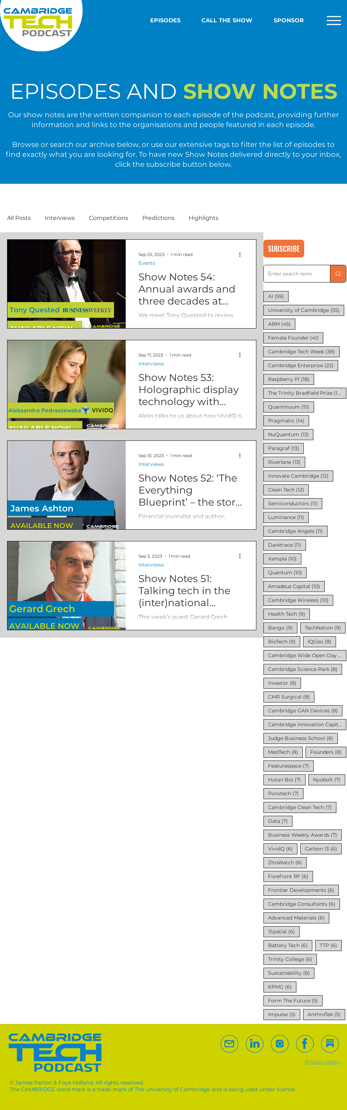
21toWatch (287, 862)
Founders (328, 751)
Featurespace (291, 765)
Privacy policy (323, 1061)
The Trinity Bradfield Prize (307, 392)
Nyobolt (329, 779)
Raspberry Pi (291, 379)
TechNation (325, 627)
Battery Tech (290, 945)
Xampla (284, 558)
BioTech (284, 641)
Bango (282, 627)
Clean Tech (288, 489)
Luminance (288, 517)
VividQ (282, 848)
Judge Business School (303, 738)
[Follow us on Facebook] (305, 1044)
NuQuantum (290, 434)
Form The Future (295, 1000)
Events (146, 263)
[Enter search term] (291, 273)
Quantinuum (291, 406)
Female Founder (295, 337)
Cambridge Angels (298, 531)
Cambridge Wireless (300, 600)
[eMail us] (229, 1044)
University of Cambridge (306, 310)
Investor (284, 682)
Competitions (108, 218)
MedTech (285, 751)
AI (278, 296)
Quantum (287, 572)
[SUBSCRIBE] (283, 248)
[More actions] (242, 254)
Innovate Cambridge (300, 475)
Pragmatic (288, 420)
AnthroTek (326, 1014)
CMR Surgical (291, 696)
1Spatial (284, 931)
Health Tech (289, 613)
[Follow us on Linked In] (254, 1044)
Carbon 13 (323, 848)
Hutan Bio (287, 779)
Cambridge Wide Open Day (307, 655)
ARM (281, 323)
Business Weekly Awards (305, 834)
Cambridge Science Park (305, 669)
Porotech (285, 793)
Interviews (60, 218)
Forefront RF (290, 876)
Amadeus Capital (296, 586)
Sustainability (291, 972)
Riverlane (286, 462)
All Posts (19, 218)
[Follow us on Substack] (280, 1044)
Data (280, 821)
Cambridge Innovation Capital (307, 724)
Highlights (203, 218)
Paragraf (286, 448)
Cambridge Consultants (304, 903)
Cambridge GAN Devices (305, 710)
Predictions (158, 218)
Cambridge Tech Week (304, 351)
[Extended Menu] (332, 20)
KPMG (282, 986)
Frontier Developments (303, 890)
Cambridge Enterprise (303, 365)
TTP (331, 945)
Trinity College (292, 959)
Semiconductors (295, 503)
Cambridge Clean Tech (302, 807)
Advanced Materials (298, 917)
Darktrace (287, 544)
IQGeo (322, 641)
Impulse (284, 1014)
